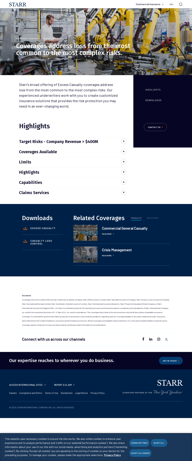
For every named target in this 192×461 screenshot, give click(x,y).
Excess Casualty (53, 38)
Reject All (159, 444)
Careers (13, 392)
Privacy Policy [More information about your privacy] (112, 455)
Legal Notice (81, 392)
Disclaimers (67, 392)
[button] (171, 4)
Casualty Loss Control (38, 242)
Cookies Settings (139, 444)
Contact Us (155, 127)
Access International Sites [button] (27, 384)
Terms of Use (51, 392)
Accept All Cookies (140, 454)
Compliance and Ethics (30, 392)
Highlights (153, 89)
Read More (108, 234)
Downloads (153, 100)
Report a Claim (64, 384)
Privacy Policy (97, 392)
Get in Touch (171, 360)
